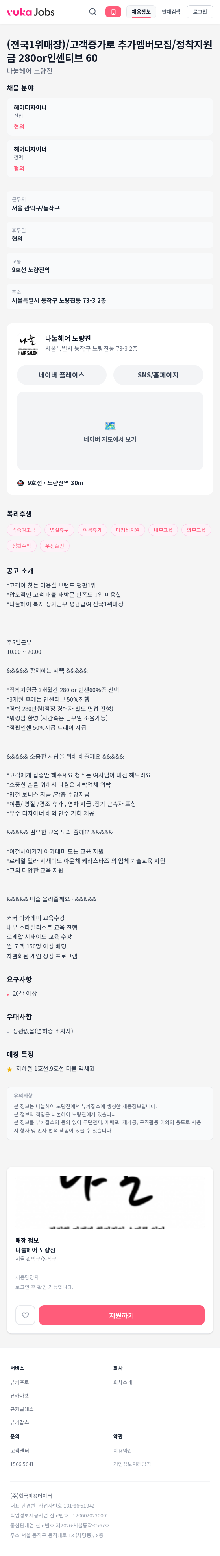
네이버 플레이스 (62, 374)
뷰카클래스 (22, 1408)
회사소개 (122, 1382)
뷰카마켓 (19, 1395)
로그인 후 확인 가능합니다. (44, 1287)
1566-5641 (22, 1464)
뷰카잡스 (19, 1422)
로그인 (200, 11)
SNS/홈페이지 (158, 374)
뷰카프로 (19, 1382)
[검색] (92, 11)
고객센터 (19, 1450)
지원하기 (121, 1315)
